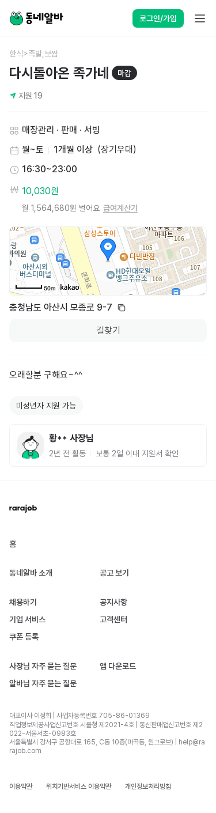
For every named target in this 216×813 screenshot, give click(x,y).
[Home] (36, 18)
